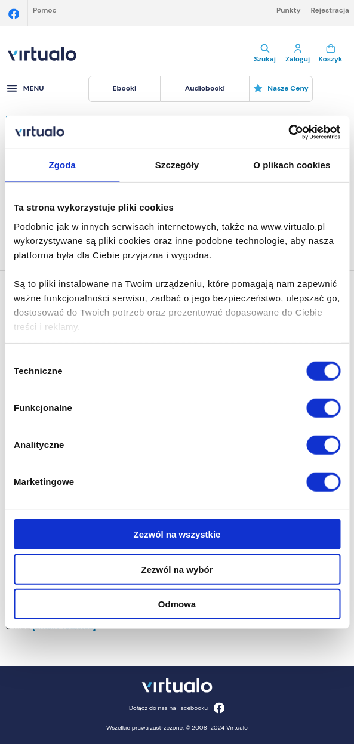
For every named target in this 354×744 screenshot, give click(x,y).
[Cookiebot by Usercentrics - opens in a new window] (288, 132)
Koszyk (330, 54)
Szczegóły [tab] (177, 165)
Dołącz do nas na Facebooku (177, 708)
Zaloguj (297, 54)
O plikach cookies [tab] (291, 165)
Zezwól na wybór (177, 569)
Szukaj (265, 54)
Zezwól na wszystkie (177, 534)
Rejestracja (330, 10)
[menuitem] (124, 89)
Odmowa (177, 604)
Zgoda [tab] (62, 165)
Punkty (288, 10)
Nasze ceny (281, 88)
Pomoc (45, 10)
